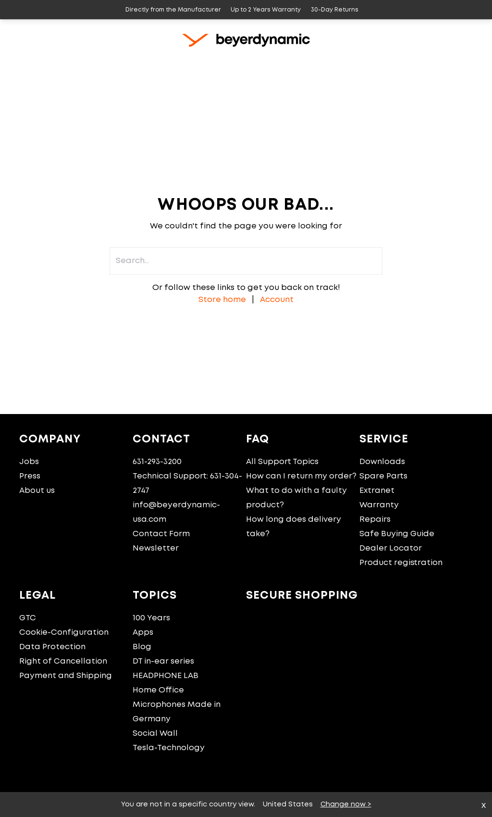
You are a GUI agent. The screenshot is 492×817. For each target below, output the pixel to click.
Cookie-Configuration (64, 632)
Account (277, 299)
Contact (161, 439)
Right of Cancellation (63, 661)
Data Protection (52, 647)
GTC (27, 618)
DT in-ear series (163, 661)
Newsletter (156, 548)
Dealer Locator (390, 548)
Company (50, 439)
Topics (155, 596)
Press (29, 476)
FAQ (257, 439)
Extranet (376, 490)
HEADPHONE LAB (165, 675)
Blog (142, 647)
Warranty (379, 505)
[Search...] (434, 63)
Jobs (29, 461)
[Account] (479, 63)
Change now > (345, 804)
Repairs (375, 519)
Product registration (401, 562)
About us (37, 490)
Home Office (158, 690)
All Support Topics (282, 461)
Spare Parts (383, 476)
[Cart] (455, 63)
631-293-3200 (157, 461)
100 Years (151, 618)
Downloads (382, 461)
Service (383, 439)
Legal (37, 596)
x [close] (483, 805)
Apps (143, 632)
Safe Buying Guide (396, 534)
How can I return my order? (301, 476)
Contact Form (161, 534)
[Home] (23, 63)
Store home (222, 299)
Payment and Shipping (65, 675)
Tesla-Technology (169, 748)
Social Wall (155, 733)
